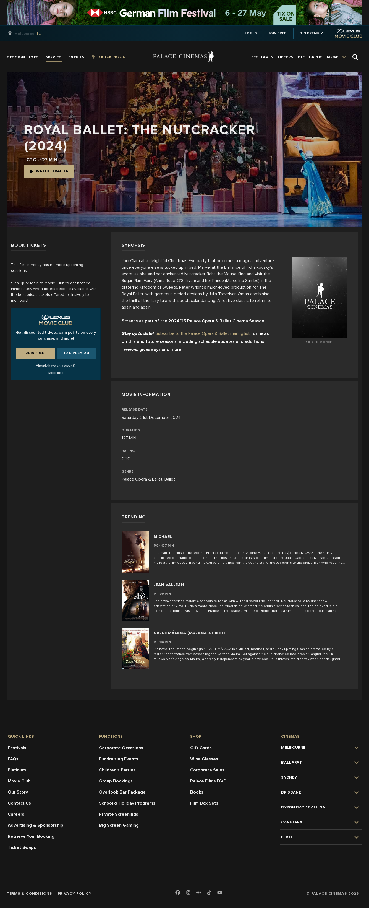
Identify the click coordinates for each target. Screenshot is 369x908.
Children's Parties (117, 770)
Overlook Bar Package (122, 792)
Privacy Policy (74, 893)
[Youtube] (219, 893)
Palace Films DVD (208, 781)
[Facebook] (177, 893)
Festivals (17, 748)
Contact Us (19, 803)
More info (56, 373)
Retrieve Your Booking (31, 836)
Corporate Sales (207, 770)
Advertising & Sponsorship (35, 825)
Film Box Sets (204, 803)
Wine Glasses (204, 759)
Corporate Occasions (121, 748)
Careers (16, 814)
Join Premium (310, 33)
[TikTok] (209, 892)
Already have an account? (56, 366)
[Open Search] (355, 57)
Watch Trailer (49, 171)
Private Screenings (118, 814)
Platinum (17, 770)
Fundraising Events (118, 759)
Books (196, 792)
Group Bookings (116, 781)
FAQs (13, 759)
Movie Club (19, 781)
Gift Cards (201, 748)
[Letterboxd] (198, 892)
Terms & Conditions (29, 893)
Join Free (277, 33)
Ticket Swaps (22, 847)
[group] (30, 33)
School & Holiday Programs (127, 803)
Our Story (18, 792)
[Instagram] (188, 893)
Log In (251, 33)
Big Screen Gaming (119, 825)
